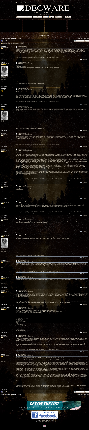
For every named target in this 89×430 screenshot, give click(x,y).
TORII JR (19, 38)
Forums (2, 38)
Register (36, 2)
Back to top (4, 60)
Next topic (86, 38)
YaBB (36, 421)
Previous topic (80, 38)
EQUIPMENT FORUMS (10, 38)
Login (30, 2)
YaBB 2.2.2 (50, 420)
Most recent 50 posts (44, 35)
